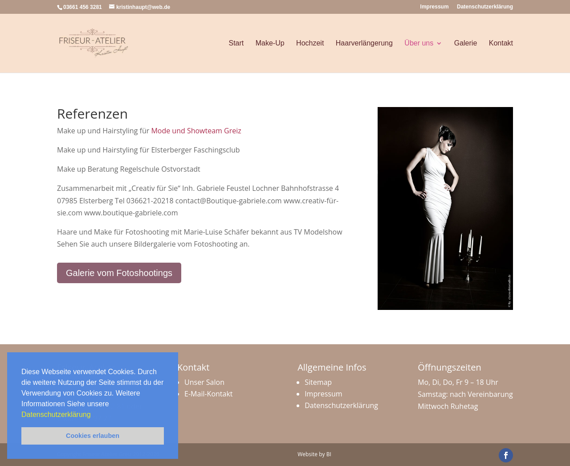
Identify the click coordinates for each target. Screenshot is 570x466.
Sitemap (318, 382)
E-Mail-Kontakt (208, 394)
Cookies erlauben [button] (92, 435)
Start (236, 43)
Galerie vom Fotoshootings (119, 273)
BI (328, 454)
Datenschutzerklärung (57, 414)
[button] (94, 415)
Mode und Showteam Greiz (196, 131)
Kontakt (501, 43)
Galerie (465, 43)
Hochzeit (310, 43)
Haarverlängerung (364, 43)
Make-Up (270, 43)
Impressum (434, 7)
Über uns (418, 43)
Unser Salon (204, 382)
